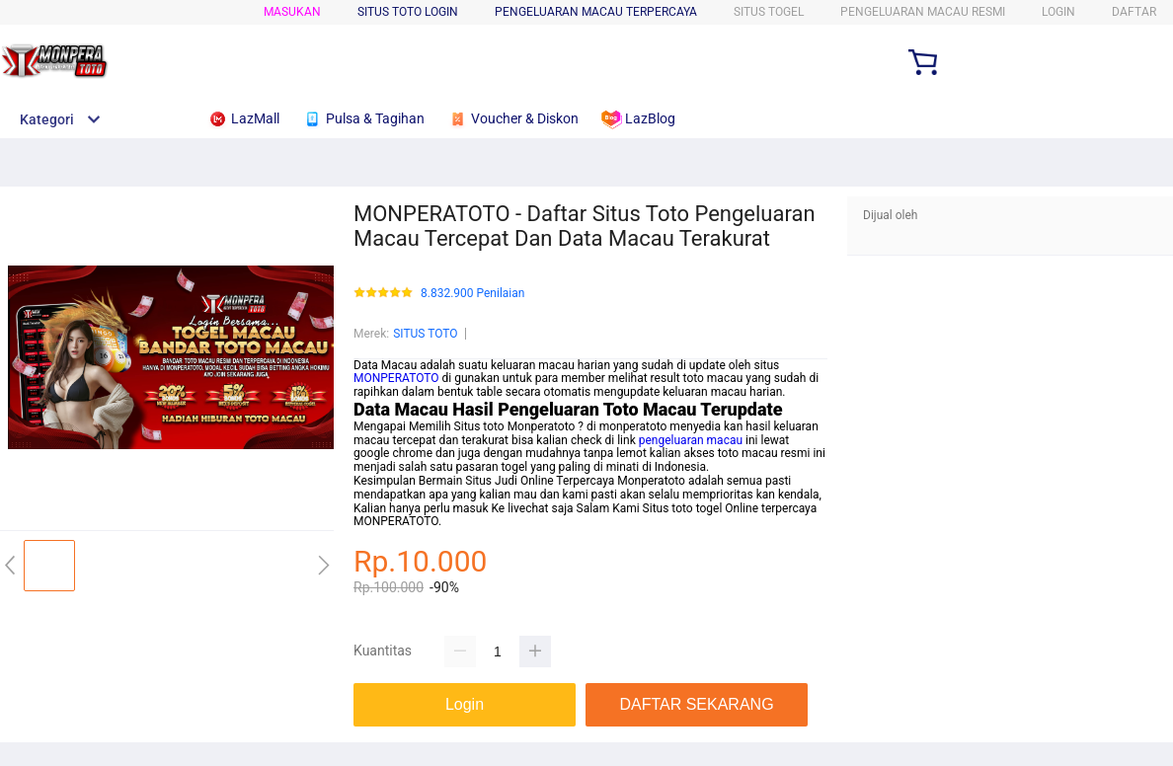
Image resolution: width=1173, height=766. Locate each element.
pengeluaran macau (691, 440)
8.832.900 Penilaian (472, 293)
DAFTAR (1134, 12)
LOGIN (1058, 12)
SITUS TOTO (425, 334)
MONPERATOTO (396, 378)
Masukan (292, 12)
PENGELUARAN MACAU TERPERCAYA (596, 12)
